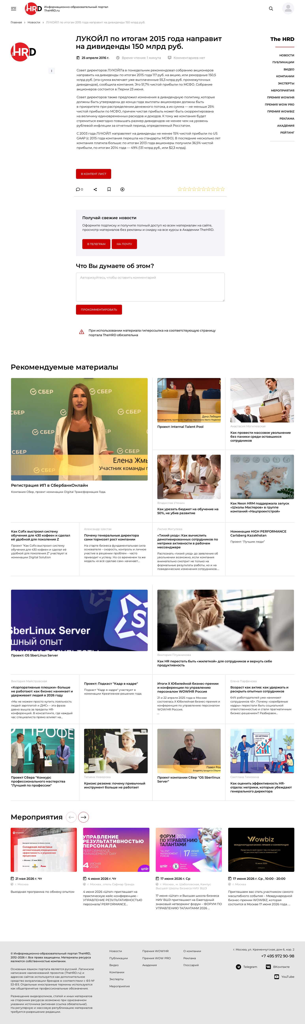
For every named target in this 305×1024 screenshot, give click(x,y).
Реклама (287, 118)
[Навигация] (13, 8)
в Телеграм (96, 244)
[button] (286, 9)
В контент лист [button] (93, 174)
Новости (286, 55)
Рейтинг (287, 132)
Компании (285, 76)
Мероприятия (282, 90)
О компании (192, 951)
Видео (289, 69)
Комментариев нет (186, 58)
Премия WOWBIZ (280, 111)
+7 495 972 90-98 (277, 956)
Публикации (283, 62)
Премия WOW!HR (280, 97)
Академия (285, 125)
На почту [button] (124, 244)
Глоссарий (191, 965)
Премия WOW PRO (279, 104)
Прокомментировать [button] (99, 309)
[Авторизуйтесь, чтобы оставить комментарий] (150, 287)
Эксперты (286, 83)
